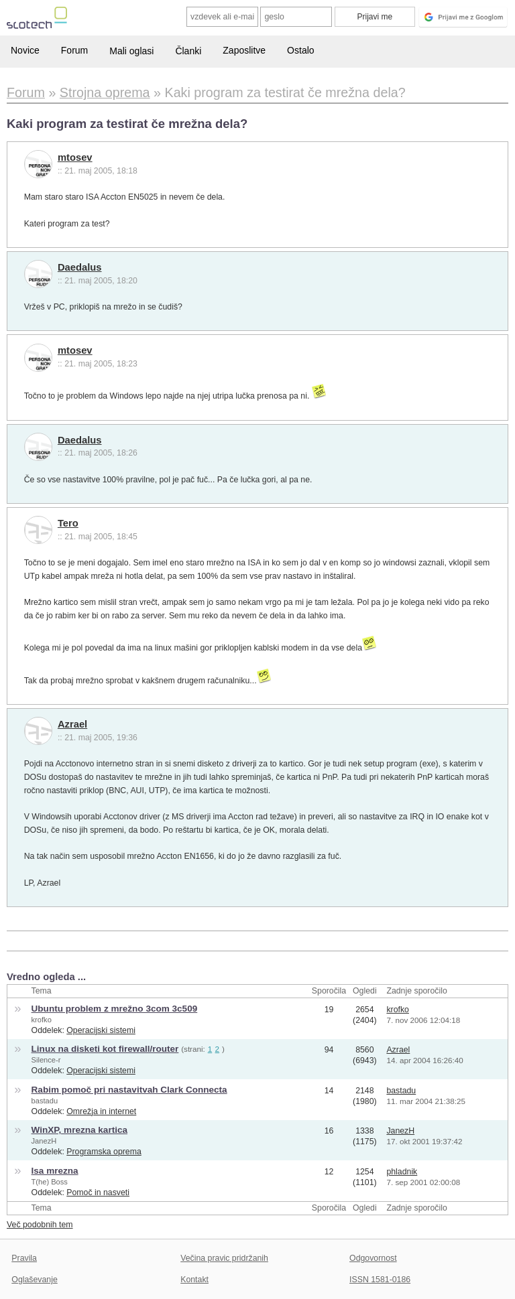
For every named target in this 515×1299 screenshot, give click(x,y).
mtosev (75, 157)
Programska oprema (103, 1151)
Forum (74, 50)
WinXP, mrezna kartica (79, 1130)
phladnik (401, 1171)
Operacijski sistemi (100, 1030)
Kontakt (194, 1279)
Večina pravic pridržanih (224, 1258)
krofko (42, 1020)
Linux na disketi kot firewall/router (105, 1049)
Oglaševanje (34, 1279)
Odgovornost (373, 1258)
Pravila (24, 1258)
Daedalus (80, 267)
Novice (25, 50)
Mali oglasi (131, 51)
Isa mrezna (55, 1171)
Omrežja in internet (101, 1111)
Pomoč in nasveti (97, 1192)
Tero (68, 523)
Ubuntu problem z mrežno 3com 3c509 (115, 1009)
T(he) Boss (50, 1182)
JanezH (44, 1141)
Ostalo (300, 50)
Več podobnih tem (40, 1224)
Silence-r (46, 1060)
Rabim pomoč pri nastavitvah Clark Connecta (129, 1090)
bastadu (45, 1101)
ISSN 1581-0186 (379, 1279)
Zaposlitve (244, 50)
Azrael (72, 724)
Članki (188, 51)
